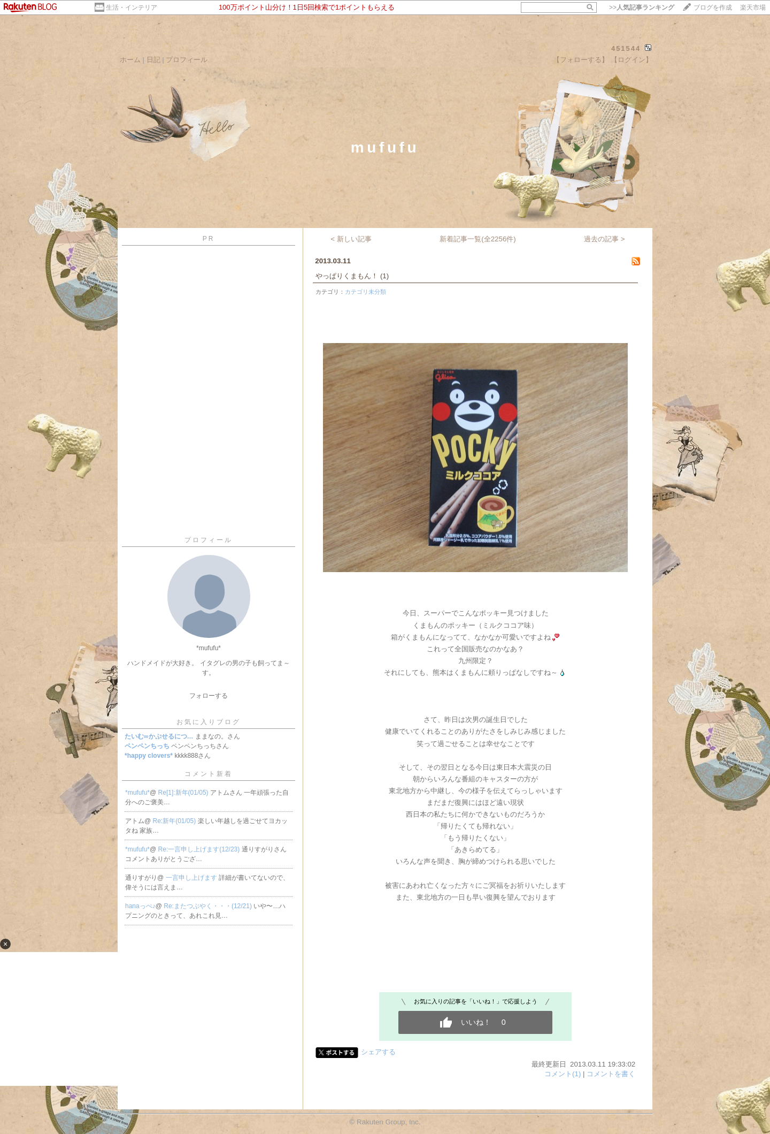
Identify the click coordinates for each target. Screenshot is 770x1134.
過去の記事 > (604, 239)
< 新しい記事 (351, 239)
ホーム (130, 60)
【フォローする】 (581, 60)
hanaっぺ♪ (140, 906)
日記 (153, 60)
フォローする (208, 695)
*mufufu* (137, 792)
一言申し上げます (192, 877)
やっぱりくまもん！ (346, 276)
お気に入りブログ (208, 722)
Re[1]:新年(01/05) (184, 792)
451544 (626, 48)
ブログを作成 (713, 7)
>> (641, 7)
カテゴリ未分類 (365, 291)
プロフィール (186, 60)
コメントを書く (611, 1074)
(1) (384, 276)
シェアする (378, 1052)
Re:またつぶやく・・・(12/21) (208, 906)
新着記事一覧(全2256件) (478, 239)
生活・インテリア (131, 7)
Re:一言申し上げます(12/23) (200, 849)
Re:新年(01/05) (175, 821)
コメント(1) (562, 1074)
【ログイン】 (631, 60)
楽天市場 (753, 7)
